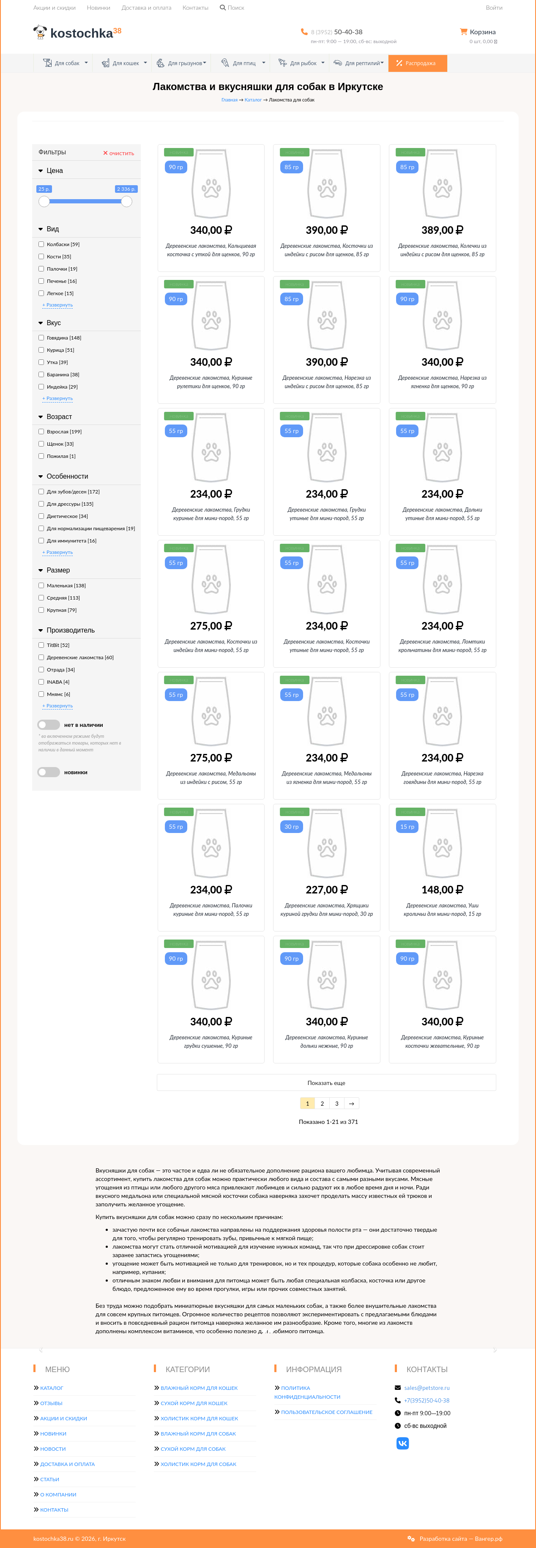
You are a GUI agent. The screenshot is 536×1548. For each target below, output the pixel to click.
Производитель (65, 630)
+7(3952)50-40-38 (427, 1400)
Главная (230, 99)
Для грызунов (179, 63)
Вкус (48, 322)
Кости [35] (54, 256)
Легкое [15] (56, 293)
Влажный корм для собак (198, 1433)
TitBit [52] (53, 645)
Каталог (253, 99)
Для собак (61, 63)
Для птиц (238, 63)
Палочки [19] (57, 269)
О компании (58, 1494)
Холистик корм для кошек (199, 1418)
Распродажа (416, 63)
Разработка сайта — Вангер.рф (460, 1538)
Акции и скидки (54, 7)
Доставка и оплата (147, 7)
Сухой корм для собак (193, 1449)
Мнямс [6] (54, 694)
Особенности (62, 476)
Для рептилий (357, 63)
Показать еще (326, 1082)
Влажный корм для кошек (199, 1388)
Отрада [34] (56, 669)
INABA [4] (53, 682)
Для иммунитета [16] (67, 540)
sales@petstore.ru (427, 1388)
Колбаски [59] (58, 244)
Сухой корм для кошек (194, 1403)
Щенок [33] (56, 444)
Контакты (195, 7)
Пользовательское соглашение (326, 1412)
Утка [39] (53, 362)
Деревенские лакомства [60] (76, 657)
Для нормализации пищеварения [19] (86, 528)
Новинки (98, 7)
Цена (49, 170)
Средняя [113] (59, 598)
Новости (53, 1449)
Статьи (49, 1479)
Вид (47, 229)
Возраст (54, 416)
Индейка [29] (58, 387)
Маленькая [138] (62, 585)
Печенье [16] (57, 281)
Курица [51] (56, 350)
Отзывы (51, 1403)
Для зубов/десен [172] (69, 491)
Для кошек (120, 63)
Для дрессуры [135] (65, 504)
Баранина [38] (58, 374)
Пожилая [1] (57, 456)
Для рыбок (298, 63)
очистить (118, 152)
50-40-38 (337, 31)
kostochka (79, 33)
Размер (53, 570)
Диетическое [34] (63, 516)
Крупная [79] (57, 610)
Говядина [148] (59, 337)
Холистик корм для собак (198, 1464)
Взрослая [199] (60, 431)
